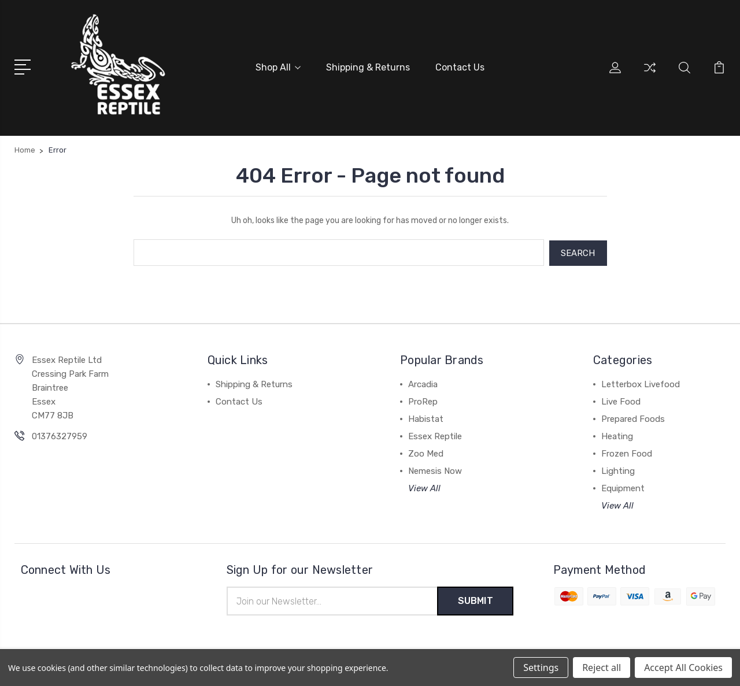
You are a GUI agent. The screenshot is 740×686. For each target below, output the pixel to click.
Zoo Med (425, 452)
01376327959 (59, 435)
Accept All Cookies (683, 667)
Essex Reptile (435, 435)
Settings (540, 667)
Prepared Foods (633, 418)
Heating (617, 435)
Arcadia (423, 383)
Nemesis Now (435, 470)
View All (424, 487)
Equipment (623, 487)
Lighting (618, 470)
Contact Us (459, 67)
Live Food (621, 400)
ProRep (423, 400)
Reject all (601, 667)
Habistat (425, 418)
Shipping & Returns (368, 67)
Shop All (278, 67)
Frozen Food (626, 452)
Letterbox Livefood (640, 383)
